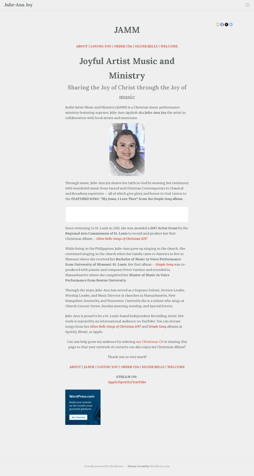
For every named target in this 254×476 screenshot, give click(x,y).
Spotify (125, 382)
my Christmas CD (149, 342)
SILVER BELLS (146, 46)
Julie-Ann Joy (18, 5)
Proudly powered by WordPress (103, 466)
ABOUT (82, 46)
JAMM (89, 367)
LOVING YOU (100, 46)
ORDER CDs (123, 46)
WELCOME (169, 46)
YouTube (139, 382)
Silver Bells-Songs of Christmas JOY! (121, 239)
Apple (112, 382)
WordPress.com (159, 466)
